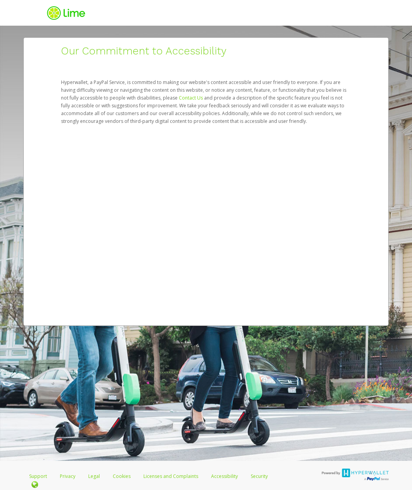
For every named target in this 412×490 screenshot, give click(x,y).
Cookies (122, 476)
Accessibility (224, 476)
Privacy (67, 476)
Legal (94, 476)
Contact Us (191, 97)
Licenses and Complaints (171, 476)
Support (38, 476)
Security (259, 476)
